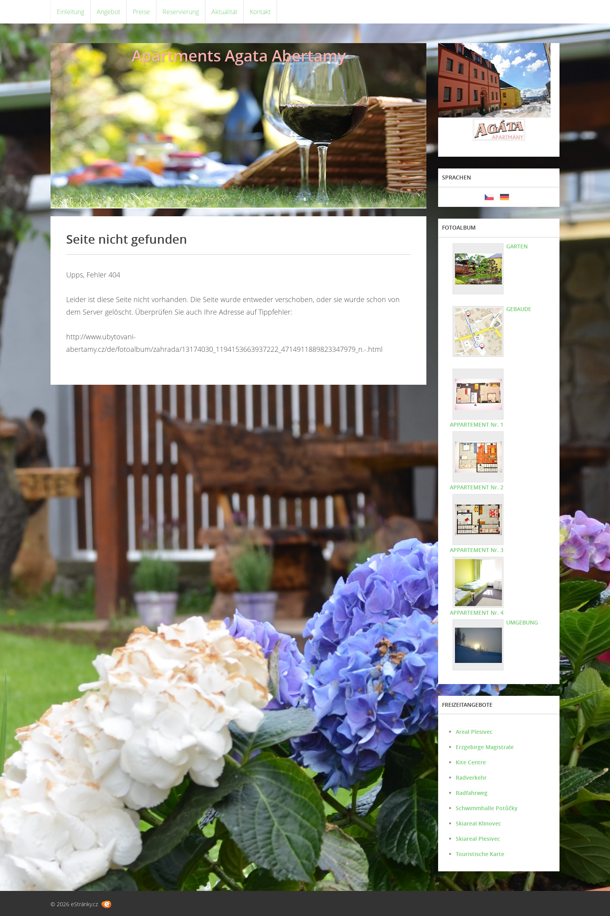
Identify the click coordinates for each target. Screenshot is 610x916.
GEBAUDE (518, 309)
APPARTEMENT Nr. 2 (477, 487)
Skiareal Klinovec (478, 823)
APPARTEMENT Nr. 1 (477, 424)
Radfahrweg (471, 793)
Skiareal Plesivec (478, 838)
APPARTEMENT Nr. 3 (477, 550)
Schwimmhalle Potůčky (487, 808)
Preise (141, 11)
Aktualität (224, 11)
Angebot (108, 11)
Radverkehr (471, 777)
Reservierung (180, 11)
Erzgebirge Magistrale (485, 747)
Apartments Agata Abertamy (239, 55)
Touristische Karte (480, 854)
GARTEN (517, 246)
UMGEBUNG (522, 622)
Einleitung (70, 11)
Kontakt (260, 11)
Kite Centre (471, 762)
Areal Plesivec (474, 731)
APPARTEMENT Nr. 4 (477, 612)
